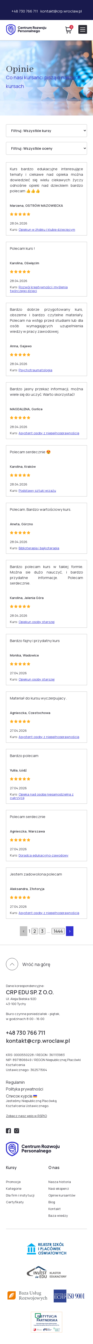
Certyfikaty (15, 1202)
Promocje (13, 1182)
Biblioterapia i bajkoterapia (39, 548)
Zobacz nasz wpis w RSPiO (26, 1116)
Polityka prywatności (24, 1089)
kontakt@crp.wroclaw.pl (61, 11)
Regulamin (15, 1082)
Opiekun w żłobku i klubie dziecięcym (47, 229)
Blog (51, 1202)
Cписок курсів (21, 1096)
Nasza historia (59, 1182)
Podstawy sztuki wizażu (37, 490)
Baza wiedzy (58, 1215)
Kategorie (13, 1188)
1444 (58, 931)
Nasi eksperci (58, 1188)
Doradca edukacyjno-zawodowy (43, 855)
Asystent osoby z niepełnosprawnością (49, 433)
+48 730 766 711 (24, 11)
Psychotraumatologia (35, 370)
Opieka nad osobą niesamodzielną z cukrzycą (42, 796)
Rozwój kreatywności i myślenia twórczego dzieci (39, 289)
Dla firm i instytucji (20, 1195)
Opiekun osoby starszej (37, 622)
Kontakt (54, 1208)
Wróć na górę (36, 964)
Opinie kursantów (61, 1195)
